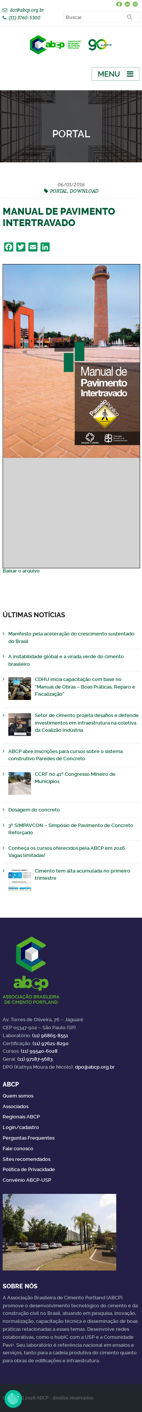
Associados (15, 1106)
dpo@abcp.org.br (95, 1067)
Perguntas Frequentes (29, 1138)
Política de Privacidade (29, 1169)
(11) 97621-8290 (51, 1043)
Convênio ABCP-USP (27, 1180)
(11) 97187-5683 (35, 1059)
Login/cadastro (21, 1127)
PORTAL (58, 190)
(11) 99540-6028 (39, 1051)
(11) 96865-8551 (50, 1035)
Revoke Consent (13, 1398)
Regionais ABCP (21, 1117)
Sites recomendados (26, 1159)
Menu (109, 74)
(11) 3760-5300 (25, 17)
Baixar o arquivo (21, 571)
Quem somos (18, 1096)
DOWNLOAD (84, 190)
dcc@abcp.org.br (27, 10)
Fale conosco (18, 1148)
